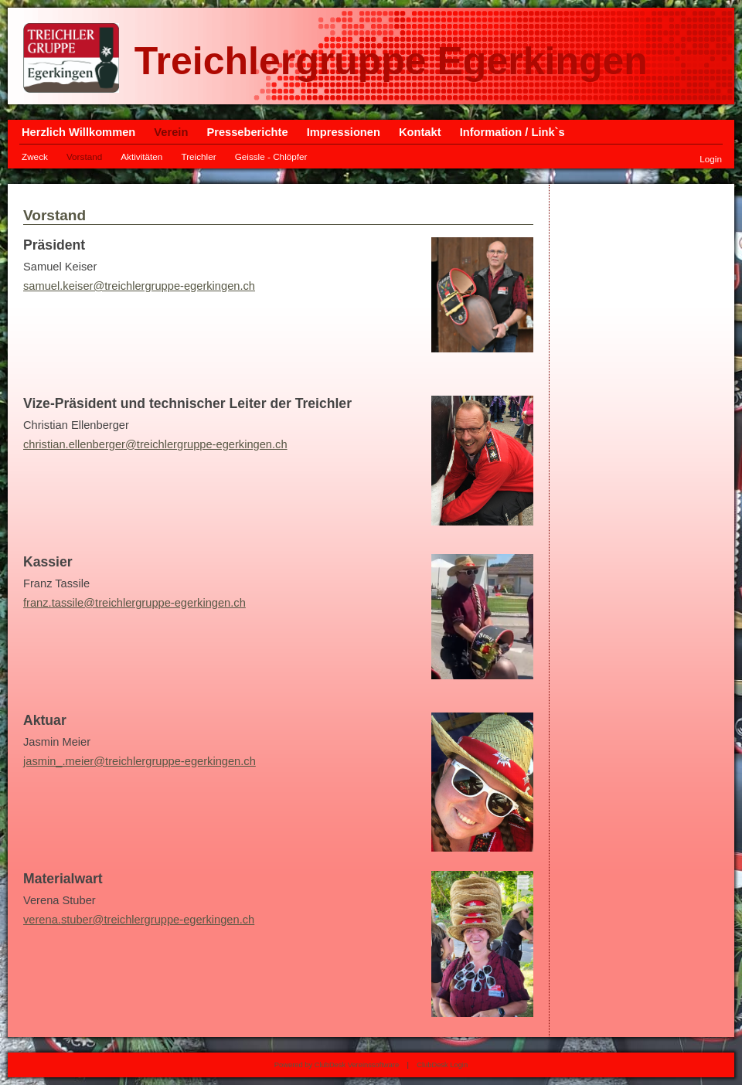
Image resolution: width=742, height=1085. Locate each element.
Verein (171, 132)
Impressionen (343, 132)
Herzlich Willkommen (78, 132)
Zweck (35, 156)
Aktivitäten (141, 156)
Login (710, 159)
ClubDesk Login (442, 1065)
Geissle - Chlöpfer (271, 156)
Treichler (198, 156)
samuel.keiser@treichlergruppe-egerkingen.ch (139, 286)
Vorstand (84, 156)
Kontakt (420, 132)
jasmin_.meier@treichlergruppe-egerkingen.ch (139, 761)
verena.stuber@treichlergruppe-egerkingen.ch (138, 919)
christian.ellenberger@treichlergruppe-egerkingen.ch (155, 444)
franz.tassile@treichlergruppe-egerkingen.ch (134, 603)
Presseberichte (247, 132)
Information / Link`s (512, 132)
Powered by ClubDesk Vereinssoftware (336, 1065)
